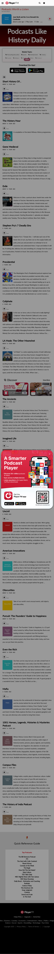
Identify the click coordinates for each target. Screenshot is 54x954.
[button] (3, 3)
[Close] (50, 454)
